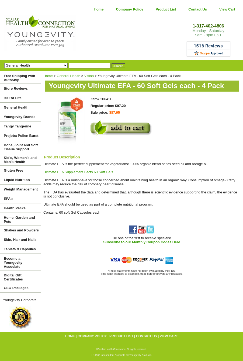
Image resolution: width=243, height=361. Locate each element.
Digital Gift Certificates (13, 277)
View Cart (227, 9)
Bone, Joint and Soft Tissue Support (21, 147)
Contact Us (197, 9)
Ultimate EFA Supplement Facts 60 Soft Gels (78, 172)
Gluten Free (13, 170)
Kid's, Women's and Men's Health (20, 160)
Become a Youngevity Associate (13, 262)
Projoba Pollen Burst (21, 136)
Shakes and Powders (21, 230)
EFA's (8, 199)
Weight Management (21, 189)
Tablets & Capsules (20, 249)
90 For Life (13, 98)
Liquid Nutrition (17, 180)
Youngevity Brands (20, 117)
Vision (89, 76)
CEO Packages (16, 288)
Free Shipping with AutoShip (19, 78)
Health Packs (15, 208)
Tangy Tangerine (17, 126)
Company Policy (129, 9)
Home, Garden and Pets (19, 220)
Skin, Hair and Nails (20, 240)
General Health (68, 76)
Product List (166, 9)
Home (48, 76)
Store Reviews (16, 88)
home (99, 9)
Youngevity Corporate (20, 300)
